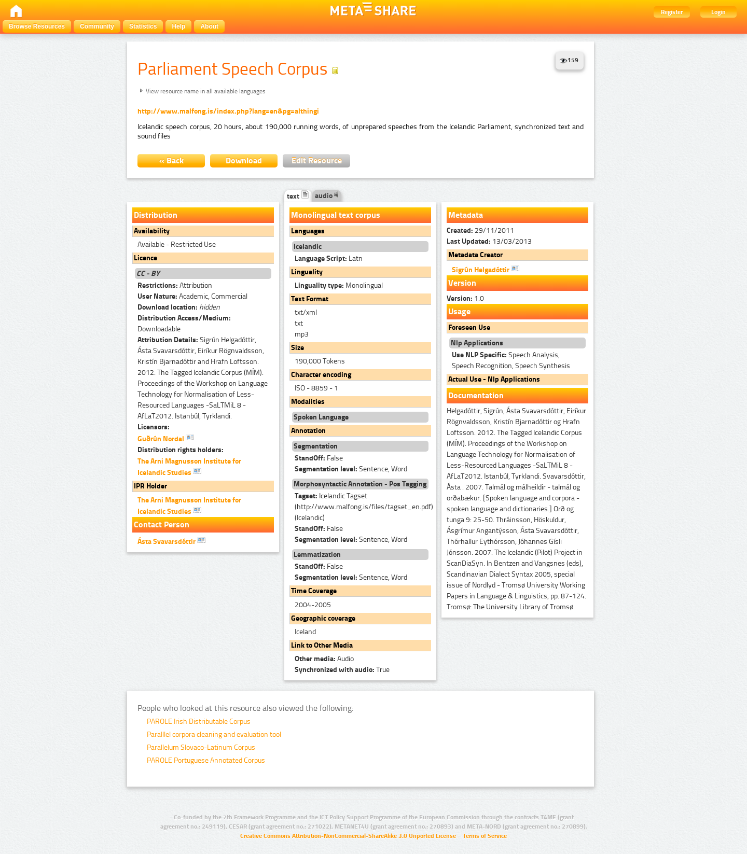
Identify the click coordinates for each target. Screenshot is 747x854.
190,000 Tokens (320, 361)
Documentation (476, 395)
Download (244, 160)
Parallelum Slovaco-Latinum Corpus (201, 747)
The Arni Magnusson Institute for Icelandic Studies (189, 467)
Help (178, 26)
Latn (329, 258)
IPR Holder (150, 486)
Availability (152, 231)
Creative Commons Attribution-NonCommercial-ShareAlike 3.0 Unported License (348, 835)
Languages (308, 231)
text (298, 196)
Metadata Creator (475, 254)
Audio (324, 658)
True (342, 669)
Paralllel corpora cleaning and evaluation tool (214, 734)
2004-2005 (313, 604)
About (209, 26)
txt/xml (306, 312)
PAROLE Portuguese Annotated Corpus (206, 760)
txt (299, 323)
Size (297, 347)
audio (327, 195)
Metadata (465, 215)
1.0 (465, 298)
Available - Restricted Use (176, 244)
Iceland (305, 631)
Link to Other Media (322, 645)
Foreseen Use (469, 327)
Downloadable (184, 323)
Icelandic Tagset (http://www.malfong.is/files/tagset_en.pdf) (364, 507)
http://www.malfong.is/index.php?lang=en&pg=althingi (228, 111)
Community (97, 26)
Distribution (155, 215)
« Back (171, 160)
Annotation (308, 430)
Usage (459, 311)
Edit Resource (317, 160)
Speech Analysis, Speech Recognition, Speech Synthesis (511, 360)
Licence (145, 258)
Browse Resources (37, 26)
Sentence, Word (351, 469)
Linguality (307, 272)
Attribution (174, 285)
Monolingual (339, 285)
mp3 (302, 334)
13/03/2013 (489, 241)
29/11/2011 (480, 230)
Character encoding (321, 374)
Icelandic (308, 246)
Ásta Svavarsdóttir (171, 541)
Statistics (143, 26)
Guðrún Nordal (165, 438)
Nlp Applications (477, 343)
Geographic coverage (323, 618)
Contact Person (161, 524)
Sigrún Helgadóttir (485, 269)
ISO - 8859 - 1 (316, 388)
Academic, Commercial (192, 296)
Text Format (309, 299)
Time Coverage (314, 590)
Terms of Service (485, 835)
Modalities (308, 401)
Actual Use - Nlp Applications (494, 379)
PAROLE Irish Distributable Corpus (199, 721)
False (319, 458)
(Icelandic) (310, 517)
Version (462, 283)
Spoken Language (321, 417)
